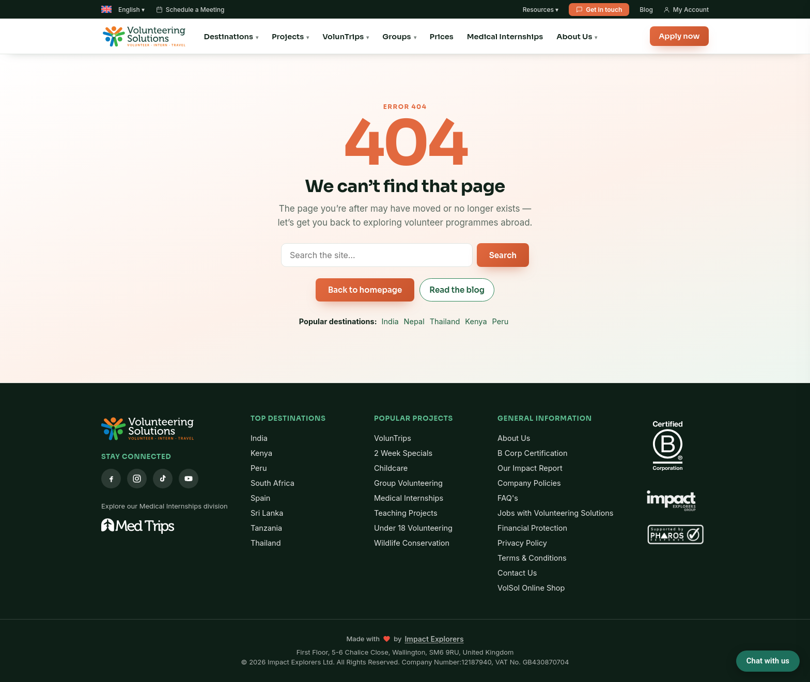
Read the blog (457, 290)
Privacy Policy (522, 542)
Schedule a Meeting (190, 9)
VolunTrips (343, 36)
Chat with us (767, 660)
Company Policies (529, 483)
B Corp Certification (532, 453)
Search (503, 255)
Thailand (445, 321)
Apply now (677, 36)
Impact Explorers (433, 639)
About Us (574, 36)
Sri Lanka (267, 513)
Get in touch (599, 9)
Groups (396, 36)
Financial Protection (532, 528)
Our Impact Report (530, 468)
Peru (500, 321)
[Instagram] (137, 478)
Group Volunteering (408, 483)
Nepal (414, 321)
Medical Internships (505, 36)
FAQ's (507, 498)
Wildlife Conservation (411, 542)
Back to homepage (365, 290)
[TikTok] (163, 478)
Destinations (228, 36)
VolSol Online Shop (531, 587)
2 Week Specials (403, 453)
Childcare (391, 468)
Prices (442, 36)
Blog (646, 9)
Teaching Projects (406, 513)
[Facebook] (111, 478)
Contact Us (517, 572)
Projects (288, 36)
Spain (261, 498)
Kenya (476, 321)
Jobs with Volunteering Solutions (555, 513)
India (390, 321)
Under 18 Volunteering (413, 528)
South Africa (272, 483)
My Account (686, 9)
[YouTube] (188, 478)
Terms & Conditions (532, 557)
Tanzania (266, 528)
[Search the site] (377, 255)
